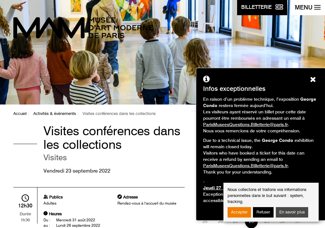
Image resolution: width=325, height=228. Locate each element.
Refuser (263, 212)
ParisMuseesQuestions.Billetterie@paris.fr (245, 125)
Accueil (20, 114)
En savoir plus (292, 212)
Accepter (239, 212)
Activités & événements (54, 114)
